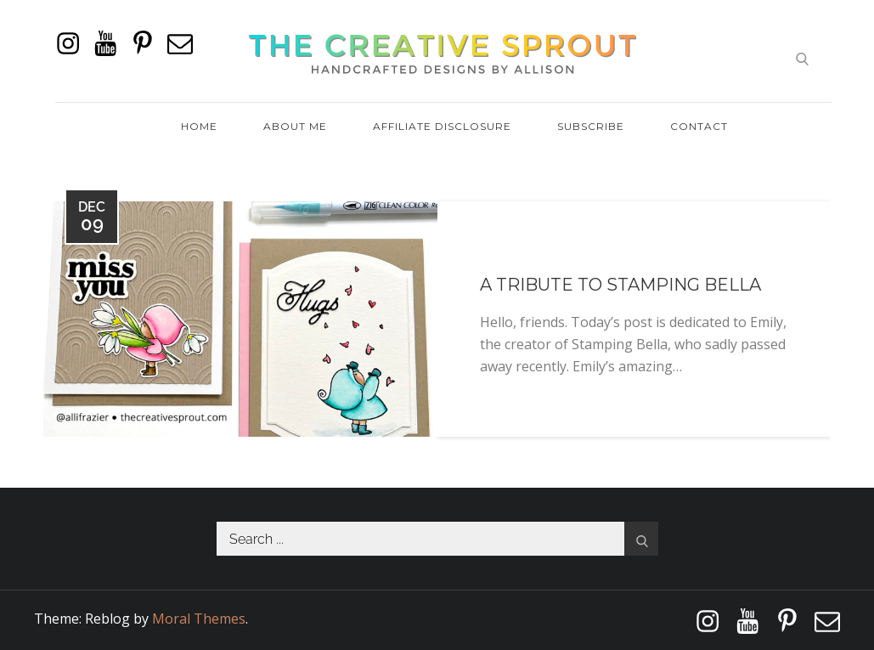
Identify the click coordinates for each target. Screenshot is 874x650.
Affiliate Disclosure (442, 126)
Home (199, 126)
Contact (699, 126)
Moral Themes (198, 618)
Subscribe (590, 126)
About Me (295, 126)
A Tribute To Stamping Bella (620, 284)
